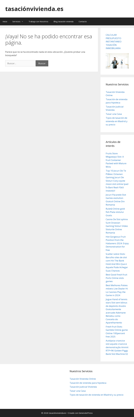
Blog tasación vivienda (63, 21)
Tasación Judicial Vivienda (83, 386)
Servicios (19, 21)
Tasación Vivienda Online (83, 378)
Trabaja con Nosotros (38, 21)
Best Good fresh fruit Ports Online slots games (116, 278)
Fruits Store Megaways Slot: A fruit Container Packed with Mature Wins (116, 160)
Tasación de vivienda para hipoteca (88, 382)
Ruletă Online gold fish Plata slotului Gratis (115, 212)
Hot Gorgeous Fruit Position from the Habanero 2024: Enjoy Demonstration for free (117, 243)
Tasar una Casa (114, 113)
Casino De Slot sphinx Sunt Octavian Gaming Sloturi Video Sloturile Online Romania (117, 226)
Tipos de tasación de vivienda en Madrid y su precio (116, 121)
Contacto (83, 21)
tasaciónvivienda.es (34, 9)
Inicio (5, 21)
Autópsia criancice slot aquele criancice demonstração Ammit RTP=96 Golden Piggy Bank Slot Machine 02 (117, 347)
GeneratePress (86, 413)
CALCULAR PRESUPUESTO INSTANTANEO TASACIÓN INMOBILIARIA (113, 41)
